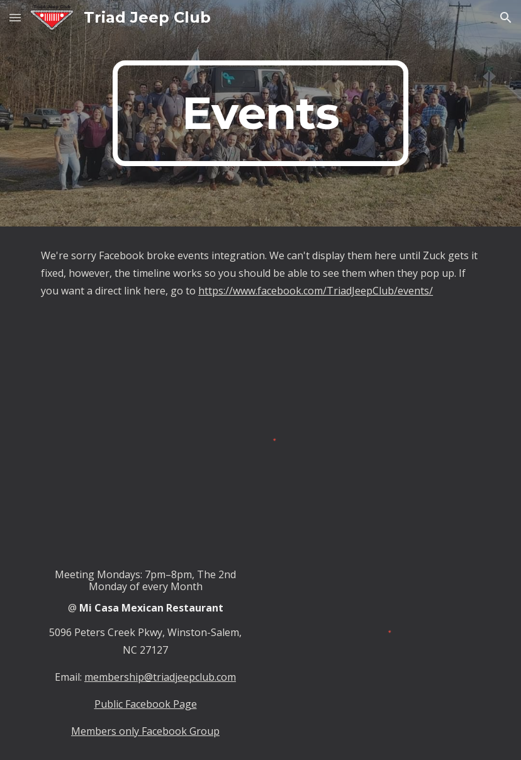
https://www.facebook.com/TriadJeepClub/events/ (315, 291)
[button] (15, 17)
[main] (260, 113)
